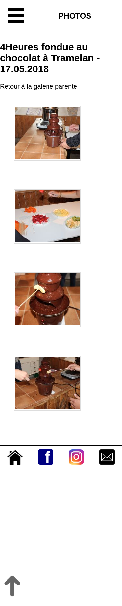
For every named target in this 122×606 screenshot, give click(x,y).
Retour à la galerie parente (38, 86)
